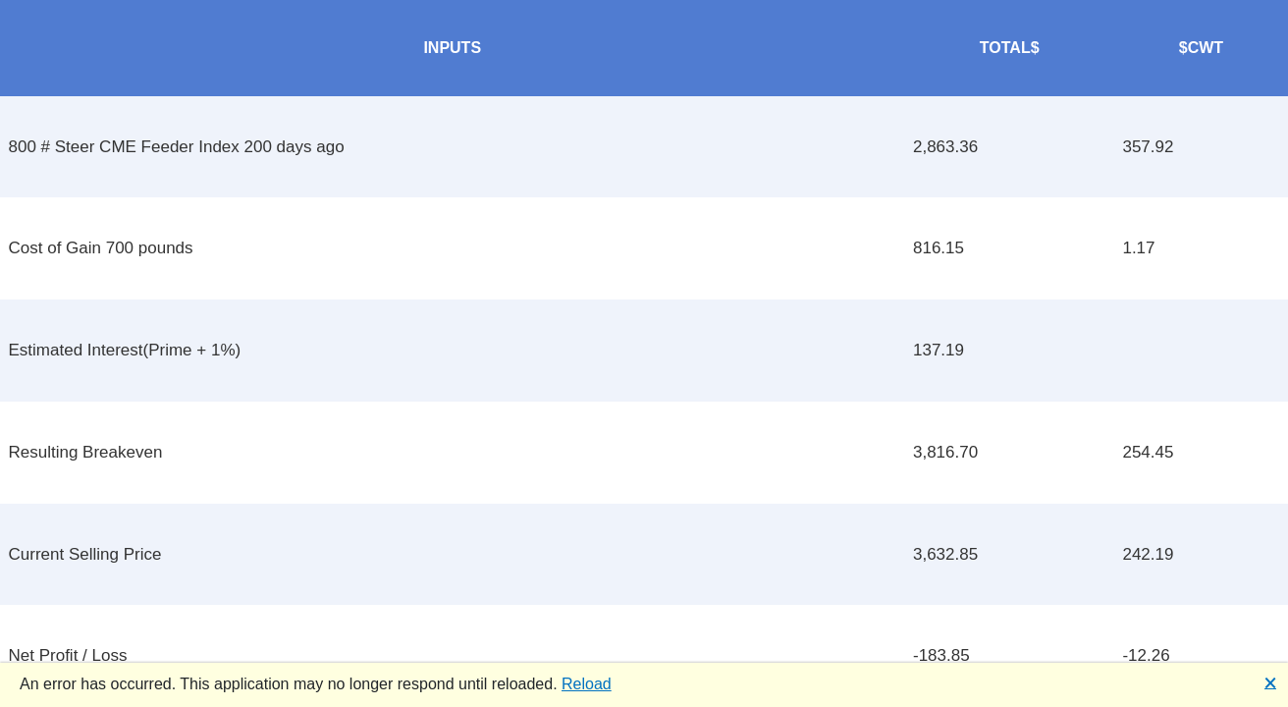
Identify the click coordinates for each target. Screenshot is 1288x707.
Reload (587, 684)
